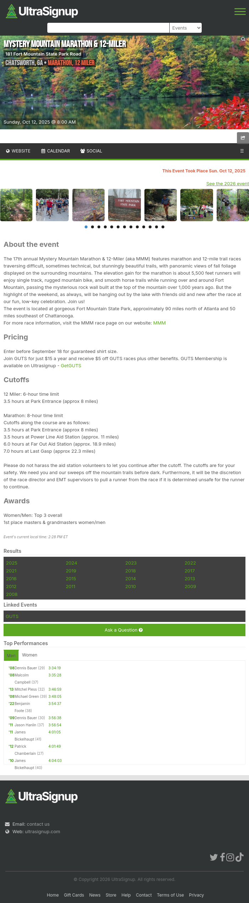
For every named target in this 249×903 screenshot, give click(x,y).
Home (53, 895)
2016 (11, 578)
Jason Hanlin (25, 725)
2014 (130, 578)
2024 (71, 563)
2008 (11, 594)
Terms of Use (170, 895)
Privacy (196, 895)
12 (156, 226)
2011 (70, 586)
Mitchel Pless (26, 689)
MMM (159, 323)
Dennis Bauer (26, 668)
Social (91, 151)
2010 (130, 586)
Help (126, 895)
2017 (190, 571)
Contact (144, 895)
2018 (130, 571)
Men (11, 655)
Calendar (55, 151)
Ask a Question (124, 630)
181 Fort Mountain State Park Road (43, 54)
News (95, 895)
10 (143, 226)
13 (162, 226)
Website (18, 151)
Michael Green (27, 696)
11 (150, 226)
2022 (190, 563)
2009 (190, 586)
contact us (38, 824)
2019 (71, 571)
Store (111, 895)
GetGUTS (70, 365)
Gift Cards (74, 895)
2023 (131, 563)
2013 (190, 578)
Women (29, 655)
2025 (11, 563)
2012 (11, 586)
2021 (11, 571)
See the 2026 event (227, 183)
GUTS (12, 616)
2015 (71, 578)
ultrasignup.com (42, 831)
